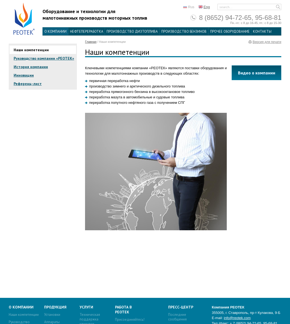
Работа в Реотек (123, 309)
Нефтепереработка (86, 31)
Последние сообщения (177, 317)
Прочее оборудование (230, 31)
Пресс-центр (180, 307)
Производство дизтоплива (132, 31)
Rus (191, 7)
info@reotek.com (237, 318)
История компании (31, 66)
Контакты (262, 31)
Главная (90, 41)
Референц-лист (28, 83)
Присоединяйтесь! (129, 319)
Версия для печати (267, 42)
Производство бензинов (184, 31)
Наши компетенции (31, 49)
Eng (207, 7)
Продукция (55, 307)
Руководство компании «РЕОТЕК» (44, 58)
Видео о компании (256, 72)
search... (225, 7)
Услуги (86, 307)
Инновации (24, 75)
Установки (52, 314)
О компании (55, 31)
